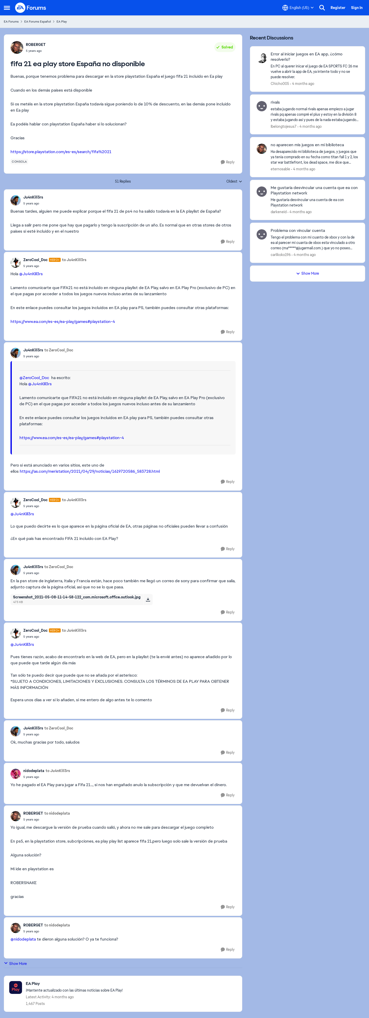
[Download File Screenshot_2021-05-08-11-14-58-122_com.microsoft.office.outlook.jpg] (148, 599)
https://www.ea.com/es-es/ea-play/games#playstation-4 (62, 321)
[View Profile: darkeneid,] (262, 191)
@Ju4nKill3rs (31, 273)
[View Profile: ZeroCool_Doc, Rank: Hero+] (15, 263)
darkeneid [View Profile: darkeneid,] (279, 212)
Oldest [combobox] (234, 181)
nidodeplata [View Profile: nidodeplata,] (33, 770)
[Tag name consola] (19, 161)
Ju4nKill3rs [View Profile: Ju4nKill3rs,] (33, 197)
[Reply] (228, 162)
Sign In (357, 7)
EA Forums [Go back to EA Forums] (11, 21)
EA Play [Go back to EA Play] (62, 21)
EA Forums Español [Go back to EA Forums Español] (37, 21)
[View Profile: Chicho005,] (262, 58)
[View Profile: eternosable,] (262, 149)
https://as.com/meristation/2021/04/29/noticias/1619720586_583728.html (90, 471)
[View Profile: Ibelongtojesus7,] (262, 106)
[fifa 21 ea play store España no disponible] (33, 203)
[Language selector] (298, 8)
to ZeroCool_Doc (58, 350)
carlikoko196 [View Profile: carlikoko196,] (281, 254)
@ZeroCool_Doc (34, 377)
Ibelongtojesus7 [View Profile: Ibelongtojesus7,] (284, 126)
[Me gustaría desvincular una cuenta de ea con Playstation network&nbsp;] (315, 202)
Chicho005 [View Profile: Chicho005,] (280, 83)
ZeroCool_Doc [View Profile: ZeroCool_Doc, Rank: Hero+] (35, 260)
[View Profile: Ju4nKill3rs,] (15, 200)
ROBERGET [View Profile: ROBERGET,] (36, 44)
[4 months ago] (302, 83)
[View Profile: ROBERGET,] (16, 47)
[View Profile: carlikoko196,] (262, 234)
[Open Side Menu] (7, 8)
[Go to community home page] (30, 8)
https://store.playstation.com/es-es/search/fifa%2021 (60, 151)
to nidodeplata (57, 813)
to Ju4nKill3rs (74, 260)
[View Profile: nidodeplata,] (15, 774)
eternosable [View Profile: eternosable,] (280, 169)
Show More (15, 963)
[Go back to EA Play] (74, 983)
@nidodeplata (23, 939)
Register (338, 7)
